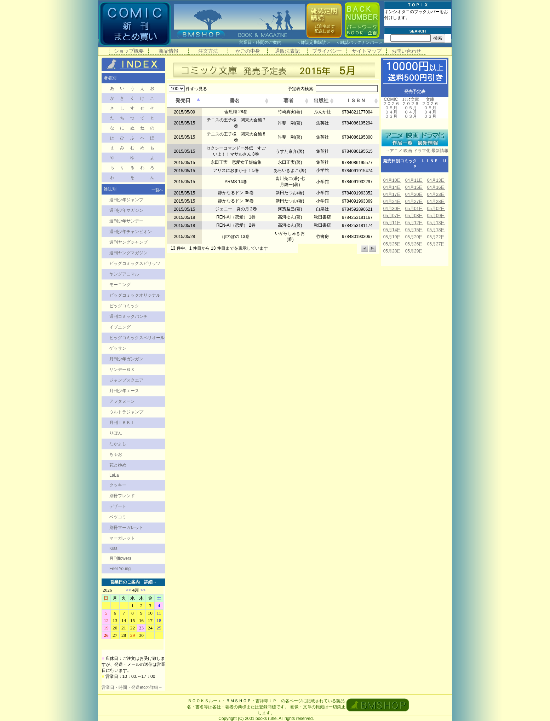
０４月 (391, 112)
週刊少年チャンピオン (130, 231)
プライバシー (327, 51)
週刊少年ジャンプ (126, 199)
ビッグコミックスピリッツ (134, 263)
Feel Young (120, 568)
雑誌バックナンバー (359, 42)
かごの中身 (247, 51)
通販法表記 (287, 51)
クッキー (117, 485)
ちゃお (115, 454)
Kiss (113, 548)
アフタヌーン (122, 401)
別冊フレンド (122, 495)
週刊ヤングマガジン (128, 252)
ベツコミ (117, 516)
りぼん (115, 433)
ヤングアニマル (124, 274)
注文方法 (208, 51)
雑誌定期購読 (313, 42)
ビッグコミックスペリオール (137, 337)
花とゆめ (117, 465)
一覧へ (157, 190)
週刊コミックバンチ (128, 316)
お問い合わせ (406, 51)
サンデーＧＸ (122, 369)
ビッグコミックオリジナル (134, 295)
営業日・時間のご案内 (267, 42)
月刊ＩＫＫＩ (122, 422)
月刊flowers (120, 558)
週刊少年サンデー (126, 221)
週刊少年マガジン (126, 210)
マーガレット (122, 538)
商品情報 (168, 51)
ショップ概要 (129, 51)
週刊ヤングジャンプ (128, 242)
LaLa (114, 475)
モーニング (120, 284)
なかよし (117, 443)
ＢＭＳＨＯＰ (238, 700)
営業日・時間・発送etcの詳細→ (132, 687)
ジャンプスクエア (126, 380)
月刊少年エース (124, 390)
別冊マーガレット (126, 527)
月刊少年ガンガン (126, 358)
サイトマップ (367, 51)
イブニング (120, 327)
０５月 (391, 107)
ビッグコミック (124, 305)
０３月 (391, 116)
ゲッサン (117, 348)
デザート (117, 506)
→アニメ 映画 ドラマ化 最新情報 (414, 150)
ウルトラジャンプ (126, 411)
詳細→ (150, 582)
